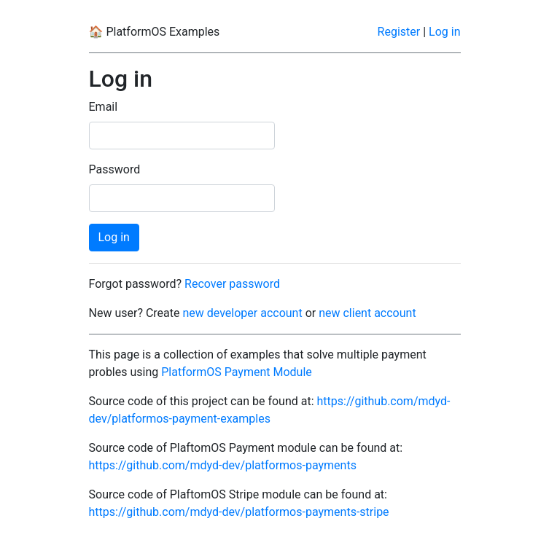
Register (399, 32)
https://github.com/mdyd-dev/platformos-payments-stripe (239, 512)
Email (103, 107)
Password (115, 169)
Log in (444, 32)
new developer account (242, 313)
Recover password (232, 284)
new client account (367, 313)
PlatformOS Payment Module (236, 372)
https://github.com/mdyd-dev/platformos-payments (223, 465)
